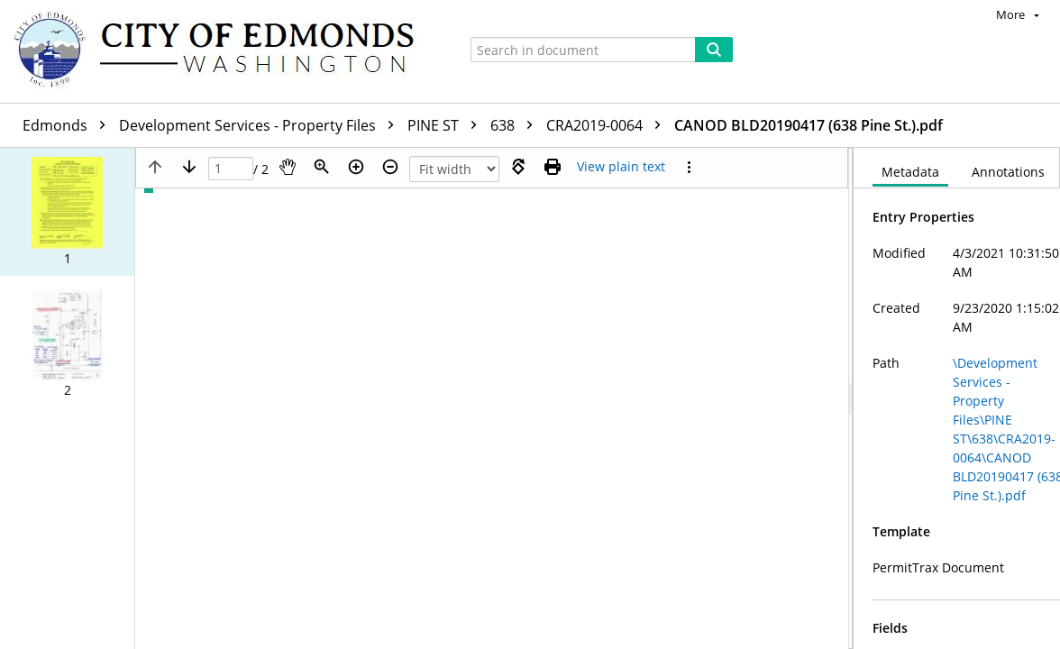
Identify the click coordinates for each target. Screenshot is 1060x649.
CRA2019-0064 (608, 125)
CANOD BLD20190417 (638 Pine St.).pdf (808, 125)
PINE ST (446, 125)
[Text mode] (621, 166)
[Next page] (189, 166)
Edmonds (68, 125)
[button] (67, 212)
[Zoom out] (390, 166)
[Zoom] (321, 166)
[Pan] (287, 166)
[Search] (714, 49)
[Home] (222, 51)
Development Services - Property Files (261, 125)
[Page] (230, 169)
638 (516, 125)
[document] (957, 398)
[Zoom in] (356, 166)
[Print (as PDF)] (552, 166)
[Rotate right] (518, 166)
